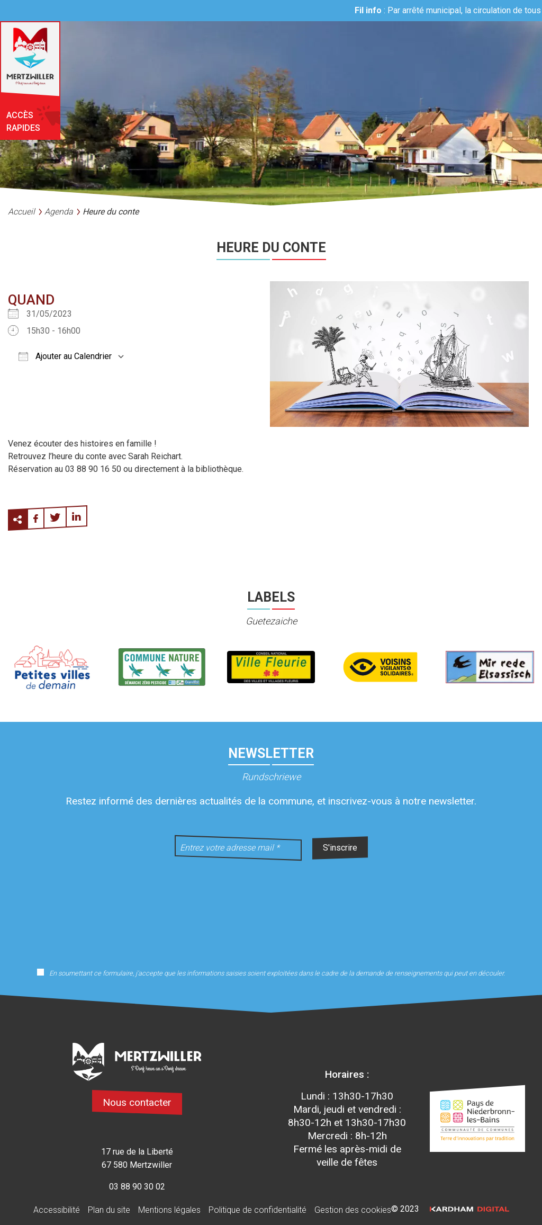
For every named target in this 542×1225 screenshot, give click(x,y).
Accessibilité (56, 1210)
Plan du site (109, 1210)
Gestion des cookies (352, 1210)
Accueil (21, 212)
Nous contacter (137, 1102)
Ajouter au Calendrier (65, 356)
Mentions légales (169, 1210)
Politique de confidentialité (257, 1210)
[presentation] (271, 907)
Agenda (58, 212)
